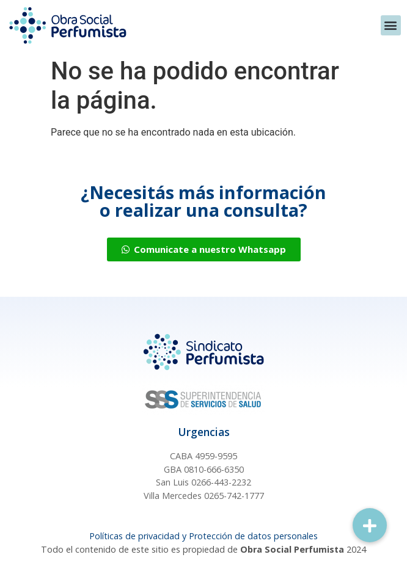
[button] (391, 25)
